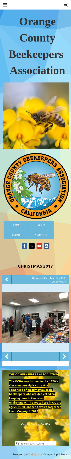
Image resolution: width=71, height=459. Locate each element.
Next (64, 356)
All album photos (7, 279)
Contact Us (36, 433)
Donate (16, 234)
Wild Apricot (34, 454)
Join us (41, 225)
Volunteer (41, 234)
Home (16, 225)
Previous (6, 356)
